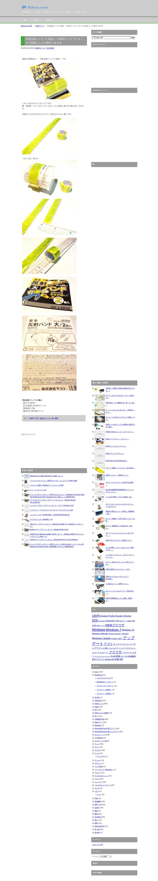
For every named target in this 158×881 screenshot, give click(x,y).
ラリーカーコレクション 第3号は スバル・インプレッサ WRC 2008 (53, 481)
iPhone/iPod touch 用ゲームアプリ (107, 732)
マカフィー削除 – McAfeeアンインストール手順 (46, 485)
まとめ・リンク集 (101, 741)
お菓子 (119, 639)
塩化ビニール (45, 418)
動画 (118, 656)
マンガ (97, 788)
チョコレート (102, 653)
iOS (95, 620)
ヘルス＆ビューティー (102, 785)
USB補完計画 (99, 719)
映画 (96, 811)
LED (117, 621)
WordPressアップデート (105, 682)
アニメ (97, 744)
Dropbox (104, 616)
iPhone (103, 621)
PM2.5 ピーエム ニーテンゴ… (116, 446)
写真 (96, 798)
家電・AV (98, 804)
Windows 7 (113, 629)
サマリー (98, 763)
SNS (133, 621)
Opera (129, 621)
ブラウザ (115, 652)
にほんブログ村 (97, 845)
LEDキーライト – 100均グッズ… (117, 475)
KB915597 (110, 621)
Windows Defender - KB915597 (118, 634)
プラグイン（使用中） (104, 690)
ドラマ (97, 779)
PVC (37, 418)
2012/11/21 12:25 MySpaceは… (117, 461)
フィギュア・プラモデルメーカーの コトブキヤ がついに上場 (51, 510)
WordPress (98, 675)
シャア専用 (98, 766)
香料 (121, 659)
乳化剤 (113, 656)
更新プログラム (98, 659)
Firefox (111, 616)
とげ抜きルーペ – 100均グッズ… (117, 584)
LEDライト (123, 621)
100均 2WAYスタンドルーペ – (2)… (118, 569)
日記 (96, 672)
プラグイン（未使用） (104, 694)
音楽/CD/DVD (99, 826)
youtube (114, 639)
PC (96, 716)
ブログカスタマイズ (104, 678)
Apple (97, 707)
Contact (49, 20)
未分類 (97, 697)
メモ (96, 791)
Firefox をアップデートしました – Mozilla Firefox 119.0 (49, 529)
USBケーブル (100, 625)
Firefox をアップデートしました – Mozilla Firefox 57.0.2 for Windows (54, 540)
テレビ (97, 773)
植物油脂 (108, 659)
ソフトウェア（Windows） (104, 770)
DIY (96, 710)
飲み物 (97, 832)
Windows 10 (128, 630)
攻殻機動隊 (131, 656)
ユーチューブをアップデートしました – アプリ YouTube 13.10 (52, 505)
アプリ (108, 644)
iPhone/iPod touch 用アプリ (104, 728)
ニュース (98, 782)
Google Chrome (123, 616)
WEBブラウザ (114, 625)
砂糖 (117, 659)
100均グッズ (40, 48)
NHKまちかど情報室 (102, 713)
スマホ (111, 648)
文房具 (97, 808)
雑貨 (56, 418)
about (36, 20)
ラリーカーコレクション (102, 656)
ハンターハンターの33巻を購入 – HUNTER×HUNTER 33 (50, 515)
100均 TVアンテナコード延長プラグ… (119, 540)
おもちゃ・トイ (100, 735)
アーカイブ (96, 856)
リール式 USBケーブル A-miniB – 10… (119, 497)
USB (94, 625)
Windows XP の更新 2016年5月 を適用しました (46, 476)
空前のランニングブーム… (115, 453)
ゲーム (97, 753)
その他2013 (99, 738)
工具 (125, 656)
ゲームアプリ (101, 756)
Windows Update (101, 638)
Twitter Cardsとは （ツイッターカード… (120, 432)
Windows (98, 629)
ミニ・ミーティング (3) (38, 490)
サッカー (98, 760)
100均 (31, 418)
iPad (99, 621)
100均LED (98, 701)
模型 (112, 659)
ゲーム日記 (103, 648)
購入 (96, 820)
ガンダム (98, 750)
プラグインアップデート (105, 686)
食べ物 (97, 829)
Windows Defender (100, 633)
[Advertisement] (40, 452)
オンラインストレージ (123, 644)
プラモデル (125, 652)
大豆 (122, 656)
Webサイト (98, 722)
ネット (99, 794)
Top (25, 20)
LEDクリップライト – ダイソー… (117, 439)
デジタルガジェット (102, 776)
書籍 (96, 814)
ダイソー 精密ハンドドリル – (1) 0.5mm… (120, 468)
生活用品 (50, 48)
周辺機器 (98, 801)
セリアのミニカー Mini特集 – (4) (41, 519)
